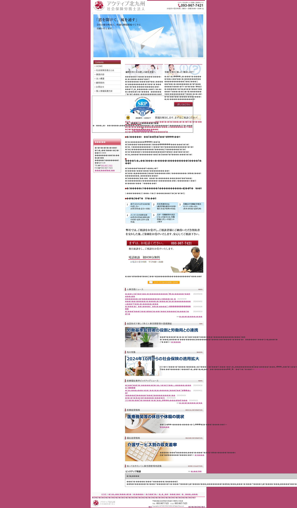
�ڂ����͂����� (142, 131)
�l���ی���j (190, 494)
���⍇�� (175, 494)
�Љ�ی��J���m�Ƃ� (119, 494)
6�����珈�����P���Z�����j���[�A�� (150, 395)
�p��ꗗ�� (196, 471)
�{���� (176, 342)
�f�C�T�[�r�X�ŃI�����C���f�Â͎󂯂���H (145, 398)
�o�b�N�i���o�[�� (190, 317)
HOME (104, 494)
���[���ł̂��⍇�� (105, 170)
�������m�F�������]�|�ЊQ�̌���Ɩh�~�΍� (150, 299)
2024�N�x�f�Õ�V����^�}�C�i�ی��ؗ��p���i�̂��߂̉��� (156, 400)
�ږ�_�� (163, 494)
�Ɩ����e (138, 494)
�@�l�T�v (151, 494)
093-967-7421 (107, 165)
